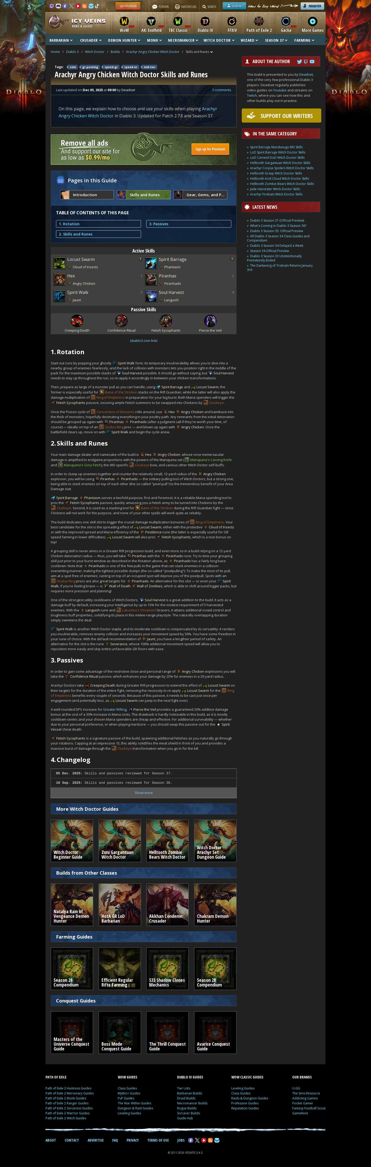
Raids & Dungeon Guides (249, 1098)
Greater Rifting (114, 709)
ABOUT (51, 1140)
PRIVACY (133, 1140)
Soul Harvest (171, 292)
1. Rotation (69, 223)
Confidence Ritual (84, 676)
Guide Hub (185, 1118)
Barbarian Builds (189, 1093)
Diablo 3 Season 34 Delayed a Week (276, 245)
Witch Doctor (94, 52)
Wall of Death (120, 586)
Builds (115, 52)
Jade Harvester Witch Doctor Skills (275, 189)
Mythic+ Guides (129, 1093)
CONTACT (72, 1140)
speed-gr (111, 67)
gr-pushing (90, 67)
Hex (71, 276)
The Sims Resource (306, 1093)
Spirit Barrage (173, 259)
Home (55, 52)
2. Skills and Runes (75, 234)
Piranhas (167, 276)
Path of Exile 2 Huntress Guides (68, 1088)
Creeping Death (102, 685)
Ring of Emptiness (111, 397)
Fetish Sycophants (70, 402)
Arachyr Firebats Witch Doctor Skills (276, 194)
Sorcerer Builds (188, 1113)
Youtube (279, 90)
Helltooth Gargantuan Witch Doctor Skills (280, 163)
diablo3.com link (143, 340)
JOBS (181, 1140)
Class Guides (127, 1088)
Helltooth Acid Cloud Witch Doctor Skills (279, 178)
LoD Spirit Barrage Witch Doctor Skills (277, 152)
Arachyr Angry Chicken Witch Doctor (152, 52)
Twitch (252, 95)
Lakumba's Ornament (139, 610)
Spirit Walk (77, 292)
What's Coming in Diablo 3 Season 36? (278, 225)
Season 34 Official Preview (269, 251)
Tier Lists (183, 1088)
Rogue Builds (186, 1108)
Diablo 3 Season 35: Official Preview (276, 231)
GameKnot (300, 1113)
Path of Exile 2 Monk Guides (66, 1098)
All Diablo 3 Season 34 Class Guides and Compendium (278, 238)
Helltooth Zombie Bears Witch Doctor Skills (282, 184)
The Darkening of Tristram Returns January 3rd (280, 267)
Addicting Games (305, 1098)
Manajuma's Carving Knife (211, 459)
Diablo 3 (72, 52)
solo (73, 67)
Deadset (306, 74)
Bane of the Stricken (121, 392)
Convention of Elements (115, 411)
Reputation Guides (245, 1108)
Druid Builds (186, 1098)
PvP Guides (126, 1098)
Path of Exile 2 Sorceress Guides (69, 1108)
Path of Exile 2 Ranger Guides (67, 1103)
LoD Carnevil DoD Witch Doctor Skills (277, 157)
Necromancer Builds (192, 1103)
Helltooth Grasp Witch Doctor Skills (276, 173)
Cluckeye (216, 402)
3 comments (221, 89)
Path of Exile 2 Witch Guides (66, 1118)
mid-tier (149, 67)
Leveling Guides (129, 1113)
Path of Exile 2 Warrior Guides (67, 1113)
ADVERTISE (96, 1140)
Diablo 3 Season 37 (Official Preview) (277, 220)
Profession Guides (244, 1103)
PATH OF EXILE (56, 1077)
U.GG (296, 1088)
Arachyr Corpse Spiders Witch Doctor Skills (281, 168)
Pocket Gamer (302, 1103)
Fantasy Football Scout (308, 1108)
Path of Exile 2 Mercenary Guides (70, 1093)
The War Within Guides (134, 1103)
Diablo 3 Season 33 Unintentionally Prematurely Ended (274, 258)
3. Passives (158, 223)
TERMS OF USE (158, 1140)
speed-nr (130, 67)
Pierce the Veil (144, 709)
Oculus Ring (114, 427)
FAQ (115, 1140)
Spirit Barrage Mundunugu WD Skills (276, 147)
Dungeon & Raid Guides (135, 1108)
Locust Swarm (81, 259)
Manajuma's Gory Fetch (82, 465)
